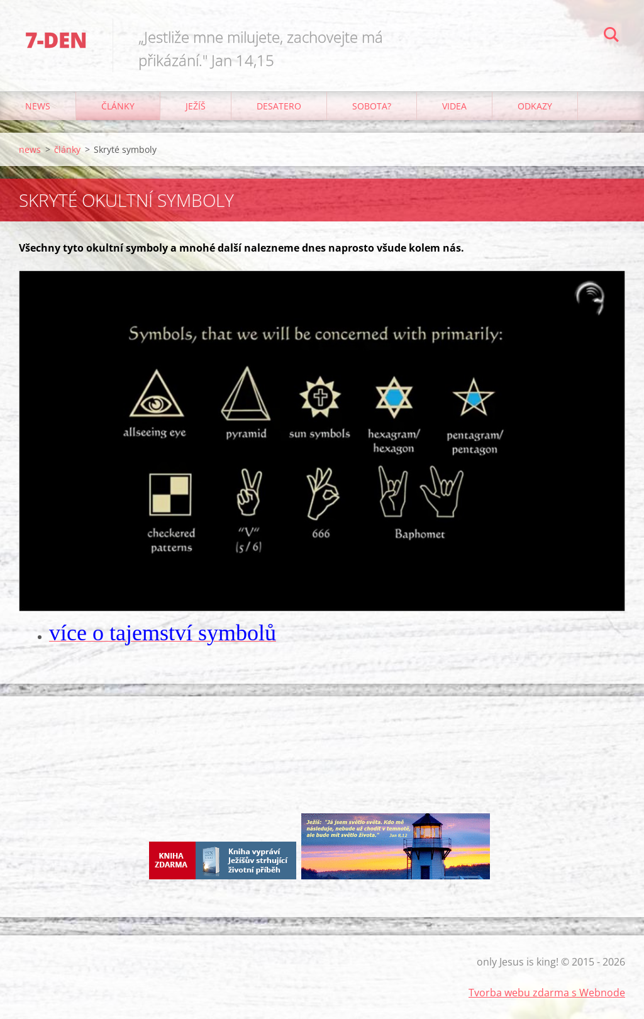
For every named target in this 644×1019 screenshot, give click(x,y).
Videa (454, 106)
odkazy (535, 106)
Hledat (611, 36)
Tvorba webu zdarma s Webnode (547, 993)
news (37, 106)
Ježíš (196, 106)
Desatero (279, 106)
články (118, 106)
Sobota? (371, 106)
